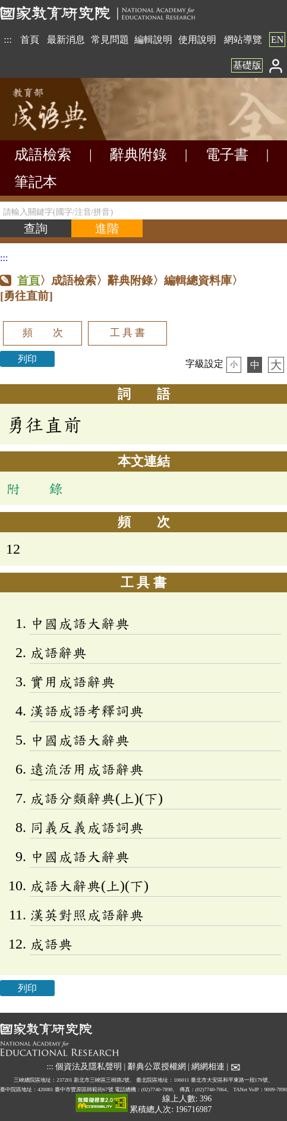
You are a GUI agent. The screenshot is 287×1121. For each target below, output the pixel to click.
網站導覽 (243, 39)
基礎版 (247, 65)
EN (277, 39)
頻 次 (43, 332)
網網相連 (208, 1066)
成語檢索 (42, 154)
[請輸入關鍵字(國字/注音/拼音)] (143, 210)
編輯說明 (153, 39)
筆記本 (35, 182)
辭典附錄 (138, 154)
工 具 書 (127, 332)
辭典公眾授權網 (157, 1066)
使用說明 (197, 39)
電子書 (227, 154)
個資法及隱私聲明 (88, 1066)
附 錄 (34, 488)
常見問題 (110, 39)
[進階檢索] (107, 228)
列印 (27, 359)
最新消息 (66, 39)
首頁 (29, 39)
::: (8, 39)
